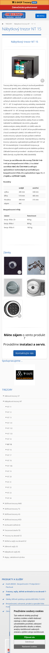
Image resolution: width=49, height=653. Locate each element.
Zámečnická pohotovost (24, 7)
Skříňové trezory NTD (13, 519)
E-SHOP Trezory (24, 2)
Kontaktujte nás (25, 353)
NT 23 (9, 493)
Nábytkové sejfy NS (12, 552)
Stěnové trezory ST (12, 396)
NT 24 (9, 498)
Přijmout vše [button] (29, 637)
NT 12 (9, 412)
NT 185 (9, 466)
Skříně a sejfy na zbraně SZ (15, 541)
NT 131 (9, 423)
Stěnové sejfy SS (11, 546)
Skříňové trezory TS (12, 509)
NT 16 (9, 450)
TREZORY (8, 24)
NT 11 (9, 407)
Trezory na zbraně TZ (13, 536)
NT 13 (9, 417)
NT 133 (9, 434)
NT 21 (9, 482)
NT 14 (9, 439)
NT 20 (9, 477)
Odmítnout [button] (29, 642)
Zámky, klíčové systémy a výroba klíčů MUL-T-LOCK (25, 599)
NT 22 (9, 487)
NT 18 (9, 460)
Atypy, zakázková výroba (15, 557)
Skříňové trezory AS (12, 514)
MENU (41, 16)
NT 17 (9, 455)
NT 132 (9, 428)
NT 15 (9, 444)
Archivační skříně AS (12, 525)
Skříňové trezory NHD (13, 503)
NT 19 (9, 471)
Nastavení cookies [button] (29, 647)
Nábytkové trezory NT (22, 24)
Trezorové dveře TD (12, 530)
